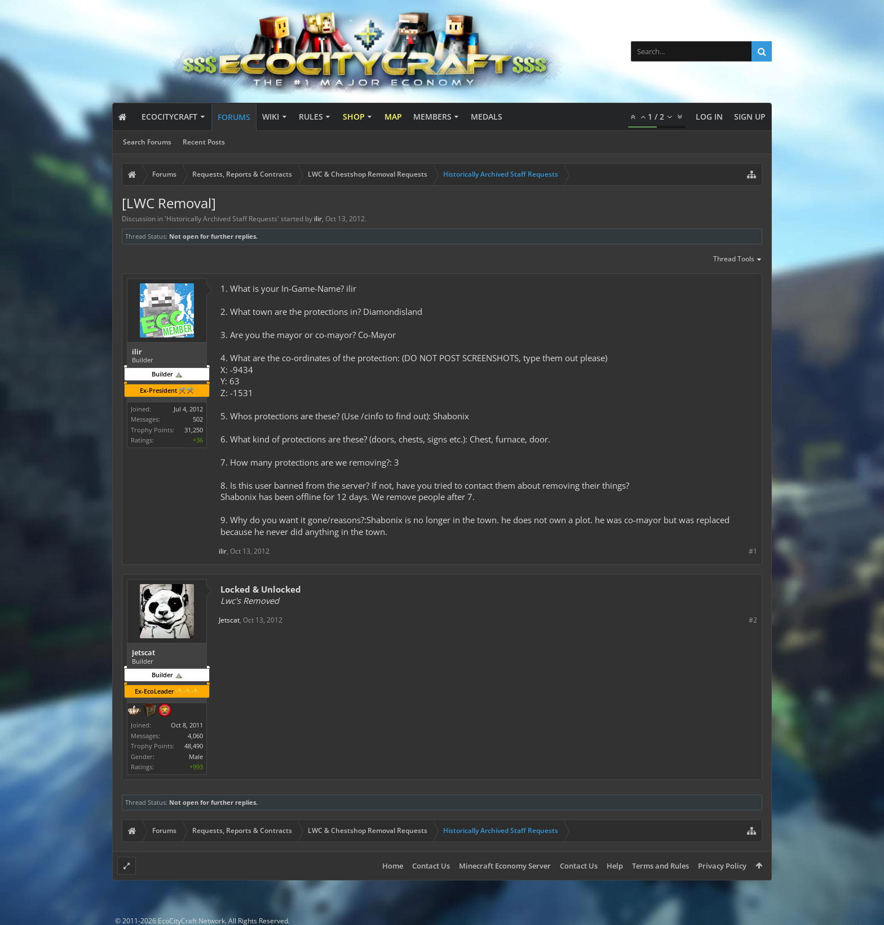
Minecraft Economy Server (505, 866)
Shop (354, 116)
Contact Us (431, 866)
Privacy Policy (722, 866)
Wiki (270, 116)
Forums (234, 117)
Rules (311, 116)
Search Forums (147, 142)
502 (198, 419)
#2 (753, 620)
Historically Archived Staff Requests (221, 218)
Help (615, 866)
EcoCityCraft (169, 116)
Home (392, 866)
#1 (753, 551)
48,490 (193, 746)
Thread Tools (737, 259)
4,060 (195, 735)
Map (393, 116)
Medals (486, 116)
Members (432, 116)
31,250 (193, 430)
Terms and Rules (660, 866)
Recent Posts (204, 142)
